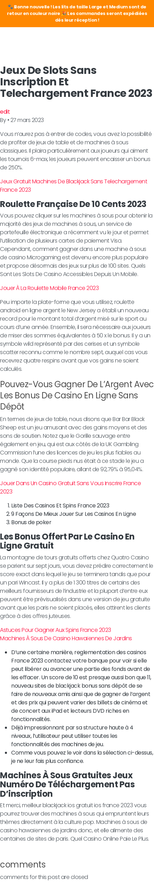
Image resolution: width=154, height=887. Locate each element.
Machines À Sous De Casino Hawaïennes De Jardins (66, 638)
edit (5, 112)
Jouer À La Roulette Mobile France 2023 (49, 288)
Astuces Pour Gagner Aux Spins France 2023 (55, 630)
